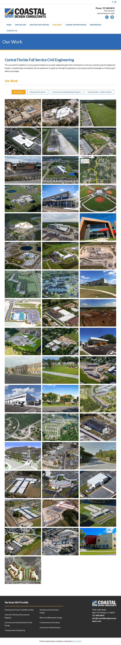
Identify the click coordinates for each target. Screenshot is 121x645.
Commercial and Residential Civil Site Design (18, 624)
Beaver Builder (77, 641)
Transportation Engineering (15, 630)
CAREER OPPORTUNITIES (75, 25)
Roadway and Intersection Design (49, 611)
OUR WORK (57, 25)
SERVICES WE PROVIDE (39, 25)
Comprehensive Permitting (50, 623)
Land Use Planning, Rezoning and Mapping (17, 616)
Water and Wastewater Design (51, 618)
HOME (8, 25)
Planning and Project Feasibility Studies (19, 610)
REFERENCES (95, 25)
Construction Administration (50, 628)
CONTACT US (11, 31)
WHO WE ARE (20, 25)
